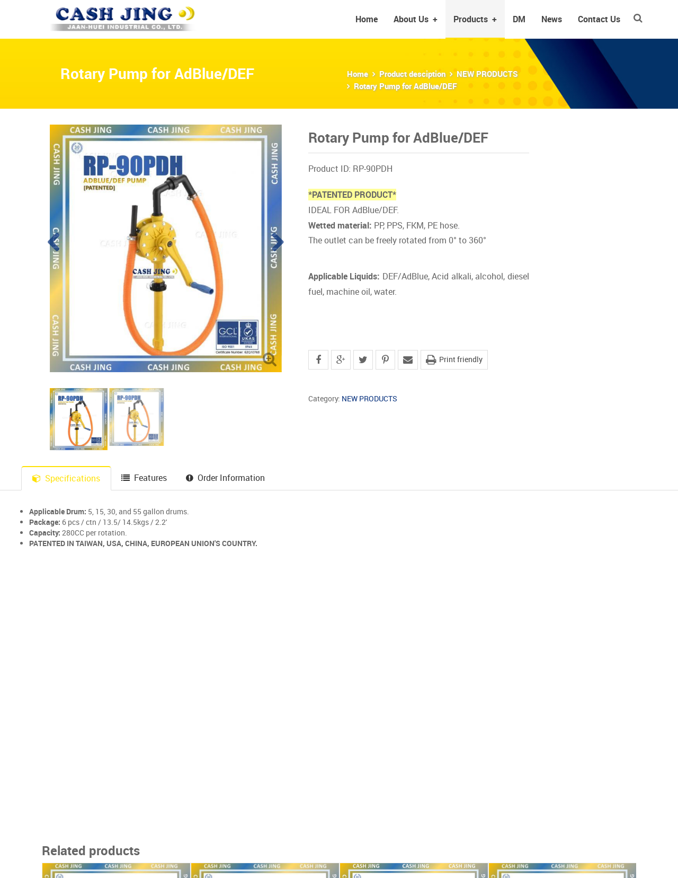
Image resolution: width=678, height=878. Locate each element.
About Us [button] (416, 19)
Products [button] (475, 19)
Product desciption (412, 73)
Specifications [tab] (66, 478)
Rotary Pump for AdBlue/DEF (405, 86)
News (551, 19)
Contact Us (599, 19)
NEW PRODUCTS (487, 73)
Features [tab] (144, 478)
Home (366, 19)
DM (519, 19)
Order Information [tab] (225, 478)
